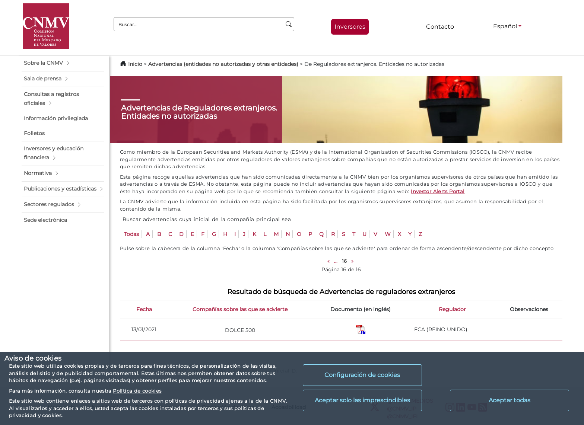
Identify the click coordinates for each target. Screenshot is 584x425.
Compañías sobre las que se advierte (240, 309)
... (335, 261)
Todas (131, 234)
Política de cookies (137, 391)
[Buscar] (288, 24)
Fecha (144, 309)
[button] (63, 63)
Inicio (135, 64)
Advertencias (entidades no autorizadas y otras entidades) (224, 64)
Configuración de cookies (362, 374)
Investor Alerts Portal (437, 191)
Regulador (452, 309)
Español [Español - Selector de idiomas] (505, 26)
